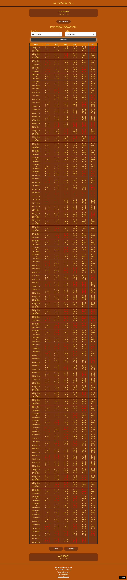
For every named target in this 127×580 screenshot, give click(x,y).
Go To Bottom (63, 21)
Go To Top (71, 549)
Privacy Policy (63, 574)
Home (56, 549)
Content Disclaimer (63, 577)
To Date (67, 31)
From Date (34, 31)
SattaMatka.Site (63, 3)
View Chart (63, 40)
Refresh (122, 577)
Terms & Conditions (63, 572)
